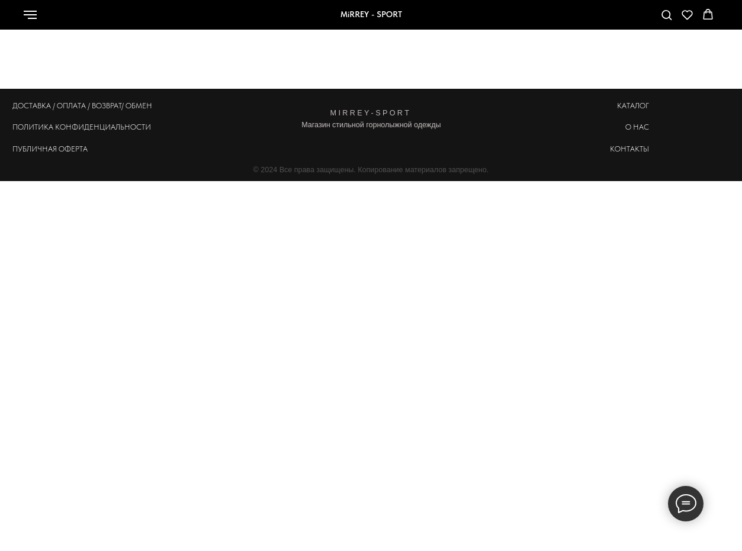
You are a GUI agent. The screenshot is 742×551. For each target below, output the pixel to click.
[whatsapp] (574, 20)
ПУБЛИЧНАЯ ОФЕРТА (50, 148)
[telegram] (626, 20)
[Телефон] (600, 20)
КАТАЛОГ (633, 105)
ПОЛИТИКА (32, 127)
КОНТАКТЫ (629, 148)
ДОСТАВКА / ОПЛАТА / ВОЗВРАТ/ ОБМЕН (82, 105)
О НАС (637, 127)
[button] (666, 14)
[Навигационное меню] (30, 15)
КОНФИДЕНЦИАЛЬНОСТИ (103, 127)
